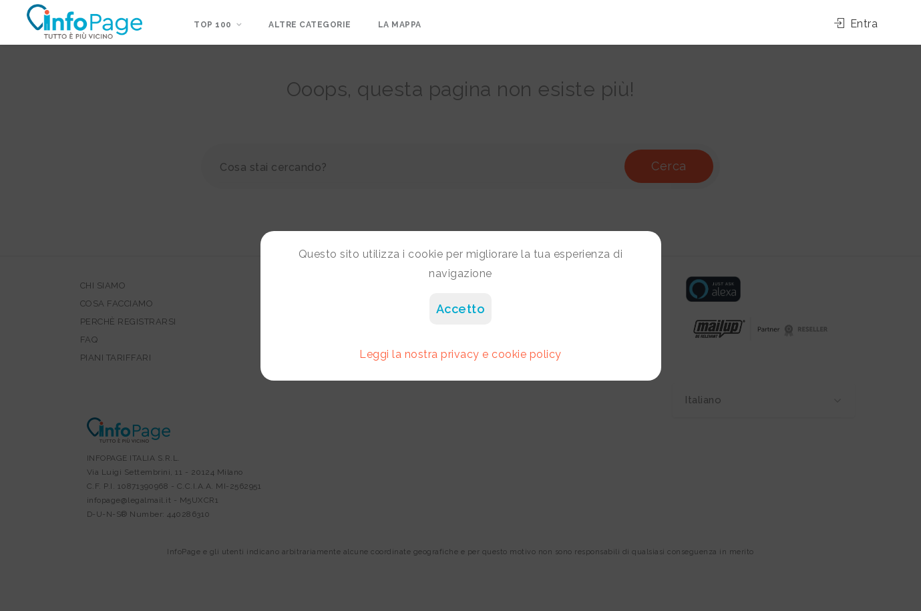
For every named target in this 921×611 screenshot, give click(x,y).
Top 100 (213, 24)
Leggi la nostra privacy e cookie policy (460, 354)
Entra (856, 23)
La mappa (399, 24)
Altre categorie (309, 24)
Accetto (461, 309)
